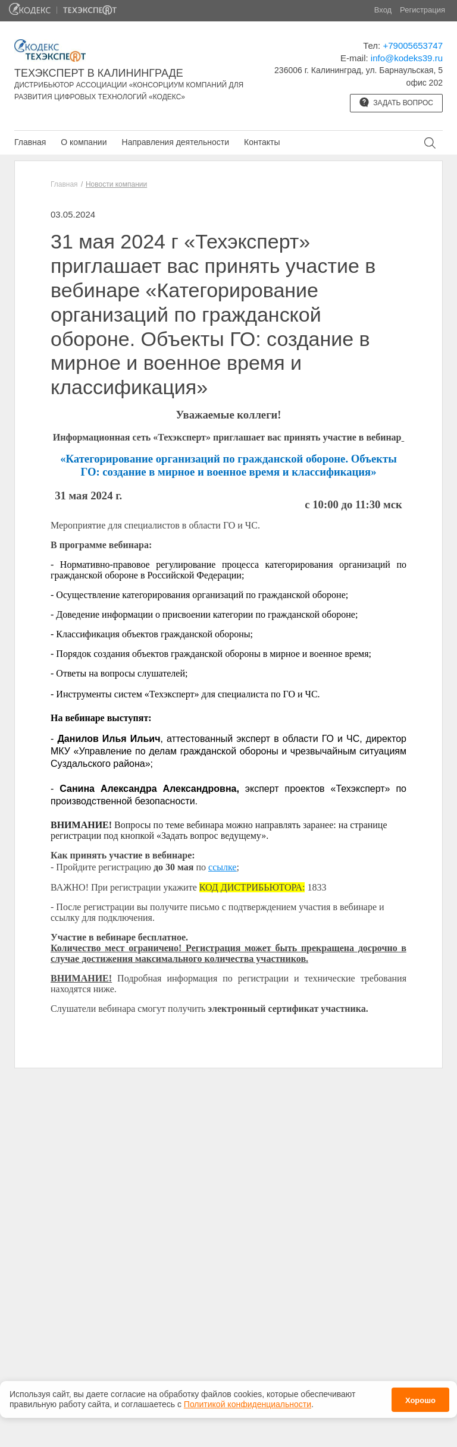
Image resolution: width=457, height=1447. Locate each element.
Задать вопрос (396, 102)
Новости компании (116, 184)
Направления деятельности (175, 142)
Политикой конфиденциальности (247, 1404)
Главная (30, 142)
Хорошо (420, 1400)
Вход (383, 9)
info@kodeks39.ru (407, 58)
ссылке (222, 867)
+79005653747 (413, 45)
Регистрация (422, 9)
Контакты (262, 142)
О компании (84, 142)
